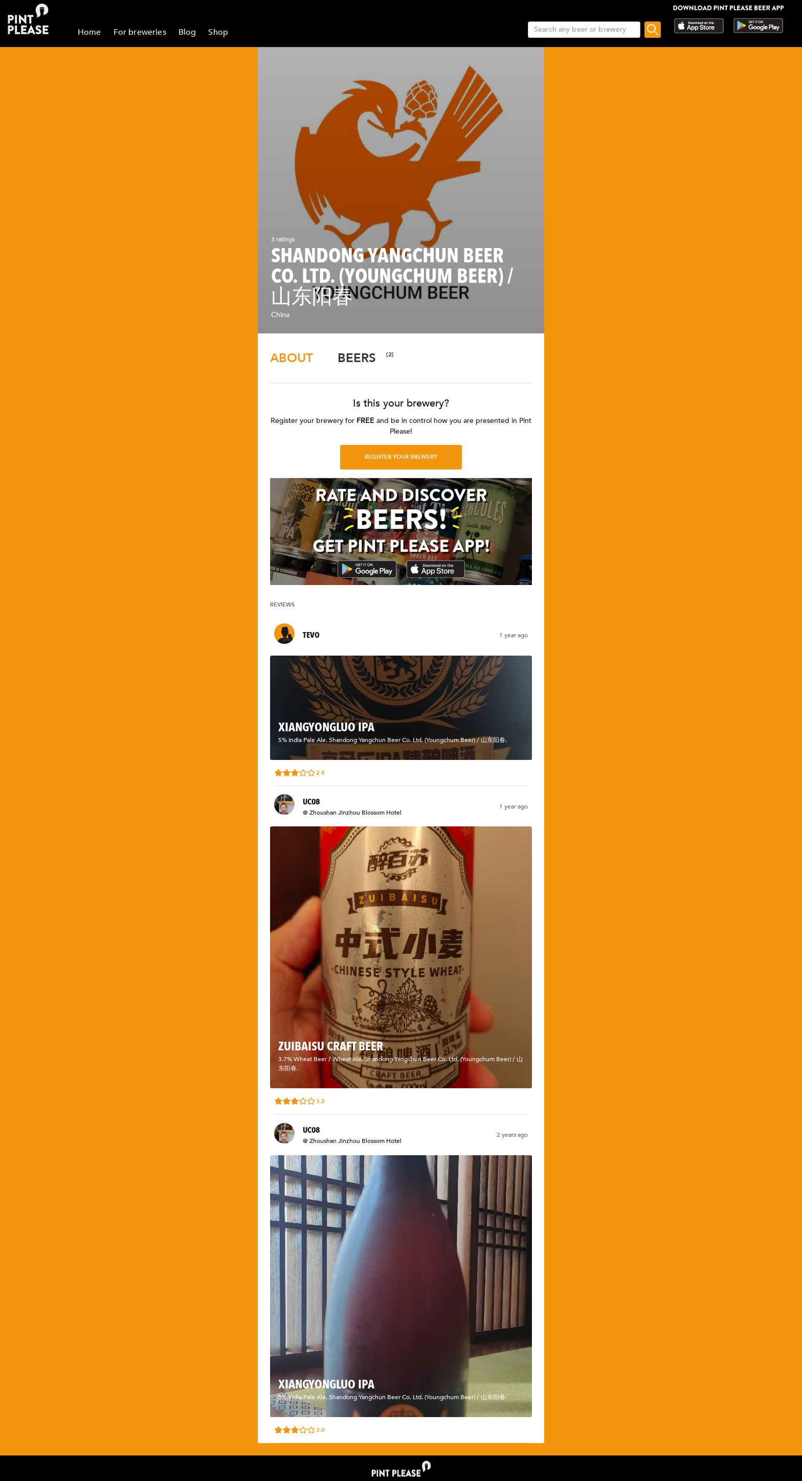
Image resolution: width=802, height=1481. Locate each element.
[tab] (291, 358)
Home (89, 32)
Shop (218, 32)
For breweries (140, 32)
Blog (187, 32)
